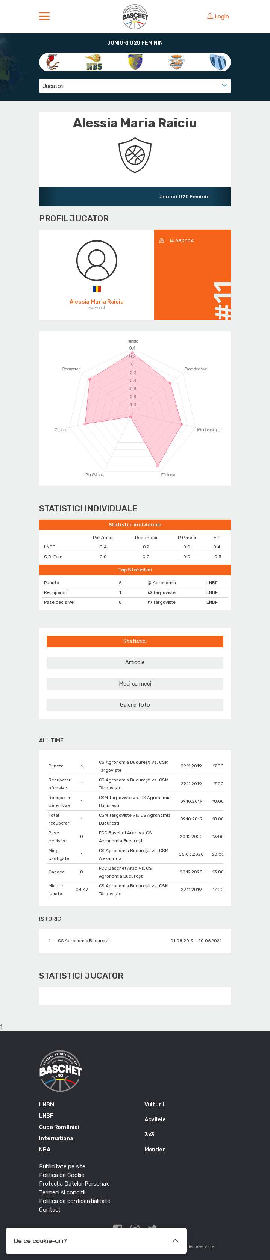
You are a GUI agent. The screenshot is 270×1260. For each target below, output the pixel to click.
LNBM (47, 1104)
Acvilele (155, 1119)
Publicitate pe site (62, 1166)
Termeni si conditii (62, 1192)
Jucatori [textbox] (53, 86)
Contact (50, 1209)
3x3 (149, 1134)
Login (218, 16)
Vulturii (154, 1104)
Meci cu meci (135, 683)
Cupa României (59, 1127)
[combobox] (135, 86)
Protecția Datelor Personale (74, 1183)
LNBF (46, 1115)
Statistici (135, 641)
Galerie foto (135, 704)
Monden (155, 1149)
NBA (44, 1149)
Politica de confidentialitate (74, 1201)
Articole (135, 662)
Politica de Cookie (61, 1175)
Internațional (57, 1138)
